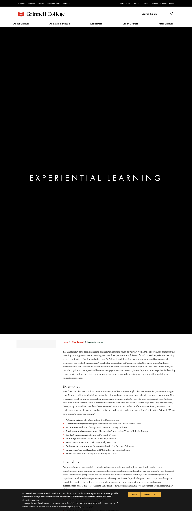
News (146, 3)
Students (21, 3)
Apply (129, 3)
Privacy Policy (152, 495)
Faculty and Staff (53, 3)
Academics (97, 25)
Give (136, 3)
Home (65, 344)
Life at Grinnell (130, 25)
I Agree (133, 495)
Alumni (65, 3)
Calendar (154, 3)
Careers (163, 3)
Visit (121, 3)
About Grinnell (25, 25)
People (171, 3)
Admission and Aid (62, 25)
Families (31, 3)
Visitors (40, 3)
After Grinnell (164, 25)
